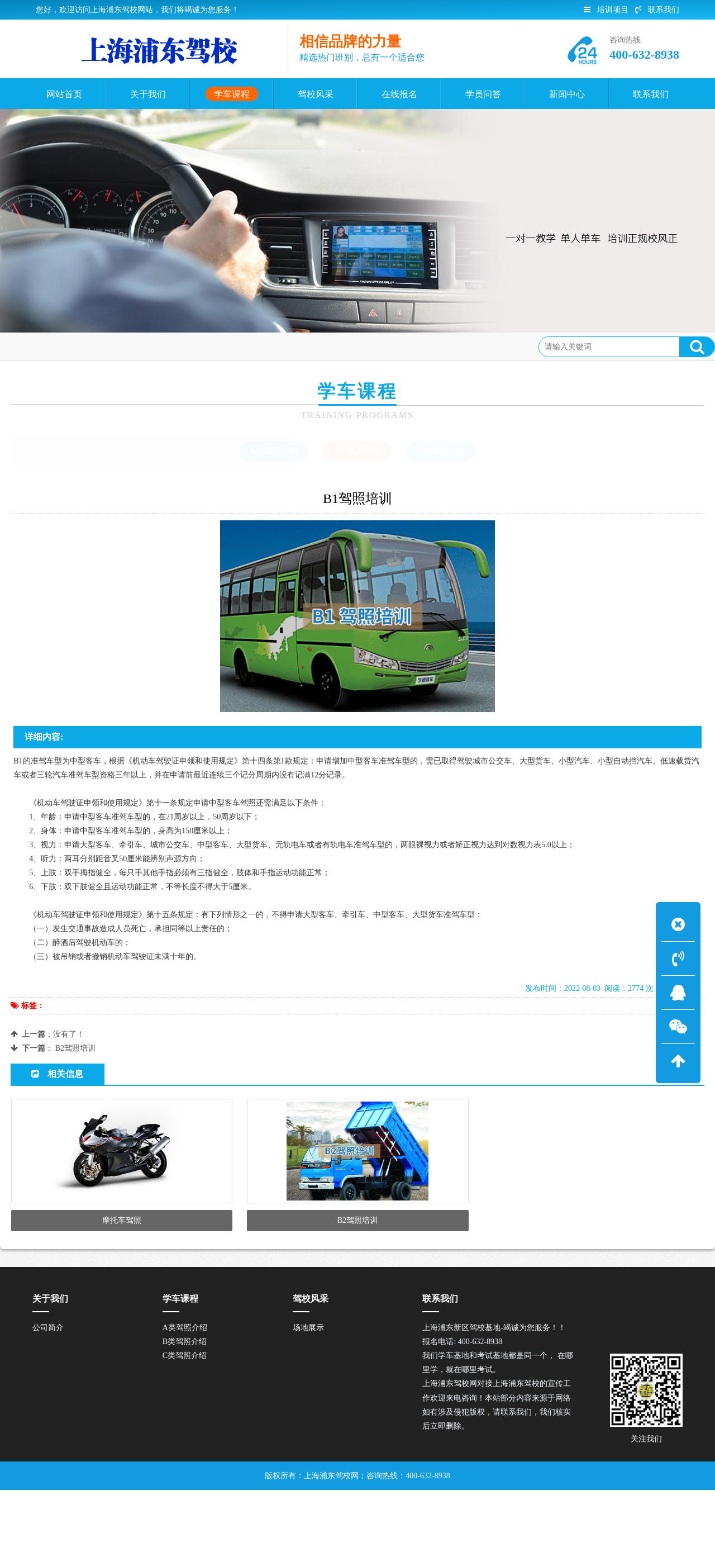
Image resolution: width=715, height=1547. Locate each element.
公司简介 (48, 1385)
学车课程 (98, 346)
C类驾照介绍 (185, 1413)
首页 (61, 346)
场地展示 (308, 1385)
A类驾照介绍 (185, 1385)
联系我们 (657, 10)
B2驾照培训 (75, 1048)
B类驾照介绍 (150, 346)
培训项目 (606, 10)
